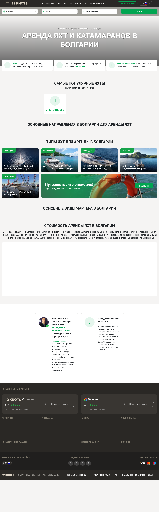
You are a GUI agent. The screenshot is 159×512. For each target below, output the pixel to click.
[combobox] (20, 11)
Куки (116, 504)
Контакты (6, 449)
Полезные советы (89, 469)
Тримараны (47, 456)
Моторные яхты (49, 445)
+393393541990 (132, 465)
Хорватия (6, 393)
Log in (124, 434)
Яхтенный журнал (94, 3)
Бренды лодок (48, 437)
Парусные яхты (49, 441)
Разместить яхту (127, 3)
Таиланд (125, 393)
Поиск (139, 11)
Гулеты (45, 452)
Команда (6, 434)
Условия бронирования (52, 463)
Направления (87, 434)
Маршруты (75, 3)
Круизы (62, 3)
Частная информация (100, 504)
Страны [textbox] (9, 11)
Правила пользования (76, 504)
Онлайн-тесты (87, 465)
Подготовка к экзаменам (93, 462)
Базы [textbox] (48, 11)
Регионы (46, 434)
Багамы (45, 393)
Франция (6, 403)
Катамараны (47, 449)
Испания (46, 399)
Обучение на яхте (89, 458)
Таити (84, 399)
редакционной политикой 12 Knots (138, 504)
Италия (124, 399)
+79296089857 (136, 462)
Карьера (6, 441)
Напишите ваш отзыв (60, 416)
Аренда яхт (48, 3)
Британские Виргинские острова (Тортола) (96, 394)
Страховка (7, 465)
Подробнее (144, 186)
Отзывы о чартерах (11, 469)
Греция (5, 399)
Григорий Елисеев (59, 341)
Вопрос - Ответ (88, 473)
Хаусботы (46, 460)
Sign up (124, 437)
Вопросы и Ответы (50, 467)
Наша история (8, 437)
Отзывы (5, 445)
